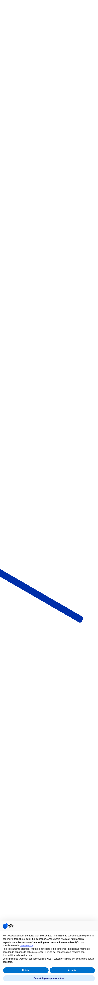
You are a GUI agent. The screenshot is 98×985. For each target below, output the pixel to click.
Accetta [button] (72, 970)
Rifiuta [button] (26, 970)
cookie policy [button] (26, 945)
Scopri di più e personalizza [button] (49, 978)
